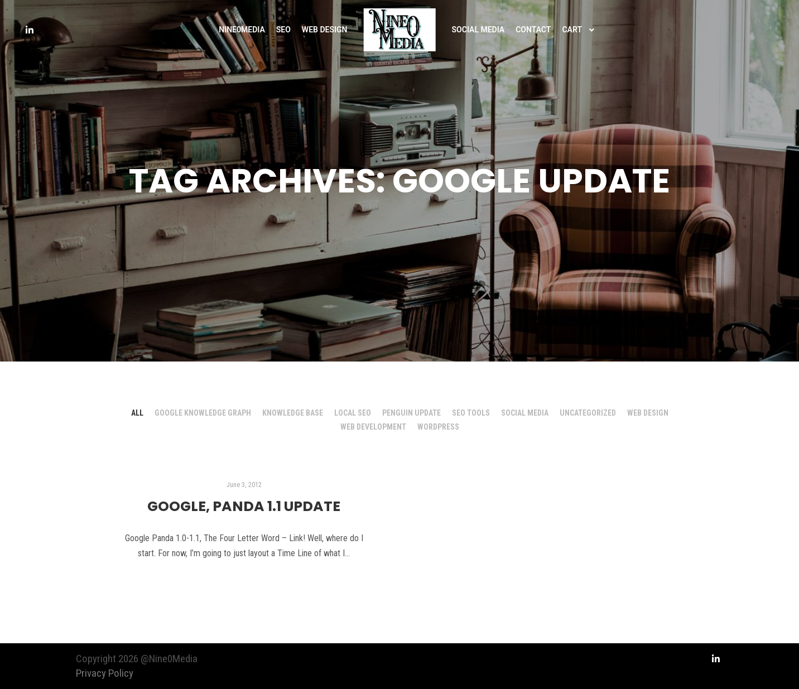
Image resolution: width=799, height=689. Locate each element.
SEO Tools (471, 412)
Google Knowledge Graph (203, 412)
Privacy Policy (104, 673)
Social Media (524, 412)
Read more (243, 583)
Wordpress (438, 426)
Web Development (373, 426)
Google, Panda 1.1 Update (243, 506)
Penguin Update (411, 412)
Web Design (647, 412)
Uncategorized (588, 412)
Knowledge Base (292, 412)
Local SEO (352, 412)
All (137, 412)
